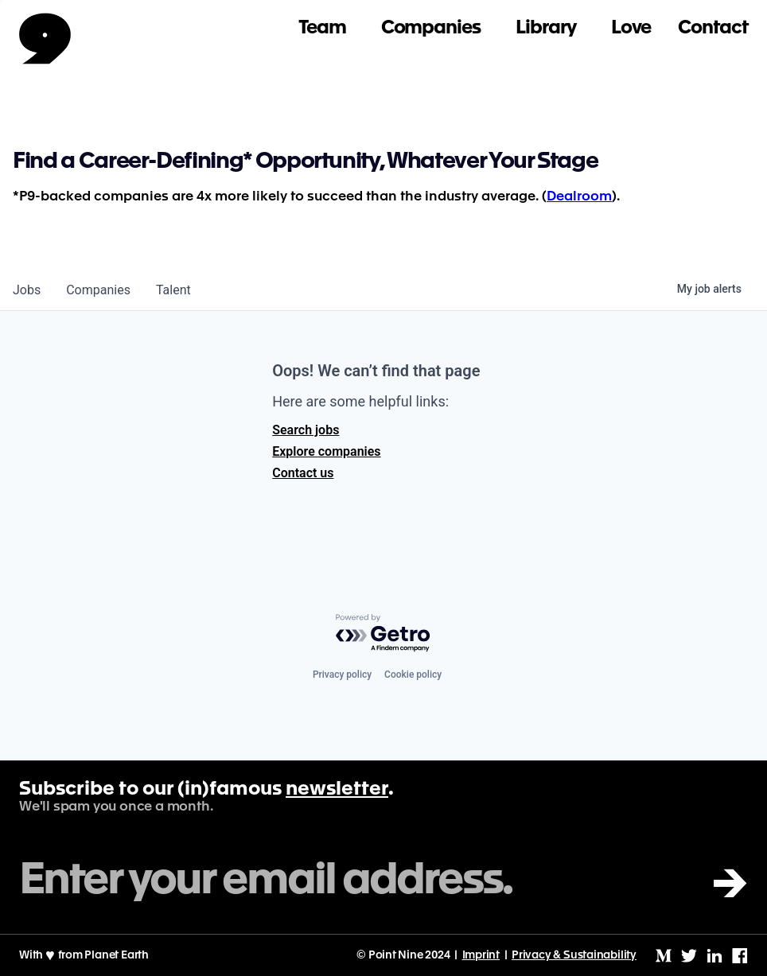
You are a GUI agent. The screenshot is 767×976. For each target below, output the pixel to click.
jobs (27, 289)
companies (98, 289)
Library (546, 28)
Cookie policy (413, 674)
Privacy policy (342, 674)
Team (322, 28)
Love (631, 28)
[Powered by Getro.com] (383, 633)
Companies (431, 28)
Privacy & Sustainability (574, 955)
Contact (713, 28)
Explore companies (326, 451)
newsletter (337, 789)
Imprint (481, 955)
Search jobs (305, 429)
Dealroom (579, 197)
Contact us (302, 472)
